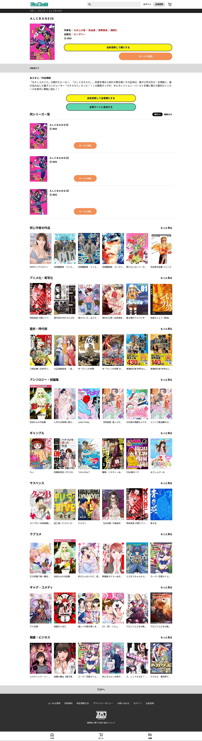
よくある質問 (54, 703)
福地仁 (113, 30)
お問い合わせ (123, 703)
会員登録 (159, 4)
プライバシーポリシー (103, 703)
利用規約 (68, 703)
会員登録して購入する (118, 47)
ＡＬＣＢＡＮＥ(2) (59, 157)
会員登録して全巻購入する (101, 98)
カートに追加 (145, 56)
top (32, 11)
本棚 (150, 738)
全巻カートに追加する (101, 107)
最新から (168, 114)
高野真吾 (103, 30)
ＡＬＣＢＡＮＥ (55, 11)
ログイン (147, 4)
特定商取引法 (83, 703)
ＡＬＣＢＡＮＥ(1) (58, 124)
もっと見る (166, 227)
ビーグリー (79, 34)
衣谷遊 (91, 30)
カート (101, 738)
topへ (101, 689)
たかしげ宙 (79, 30)
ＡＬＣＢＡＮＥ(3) (59, 190)
